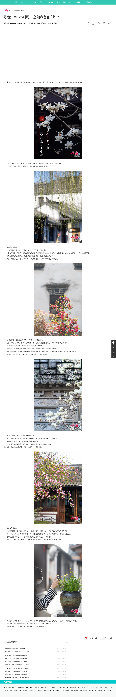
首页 (9, 2)
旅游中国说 (32, 2)
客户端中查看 (93, 638)
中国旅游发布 (88, 2)
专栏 (41, 2)
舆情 (23, 2)
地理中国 (66, 2)
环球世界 (76, 2)
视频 (58, 2)
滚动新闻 (21, 10)
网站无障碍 (114, 350)
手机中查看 (108, 638)
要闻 (16, 2)
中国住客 (49, 2)
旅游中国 (16, 10)
